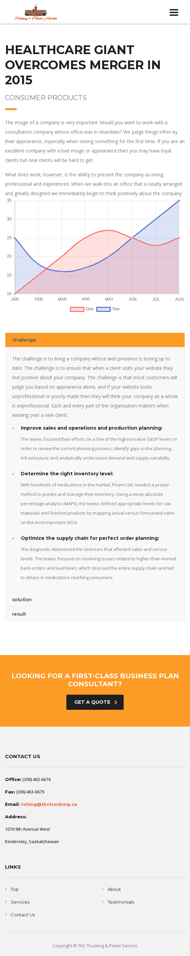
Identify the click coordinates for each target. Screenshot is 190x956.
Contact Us (23, 914)
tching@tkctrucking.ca (49, 804)
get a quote (96, 702)
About (114, 889)
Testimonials (121, 902)
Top (15, 889)
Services (20, 902)
